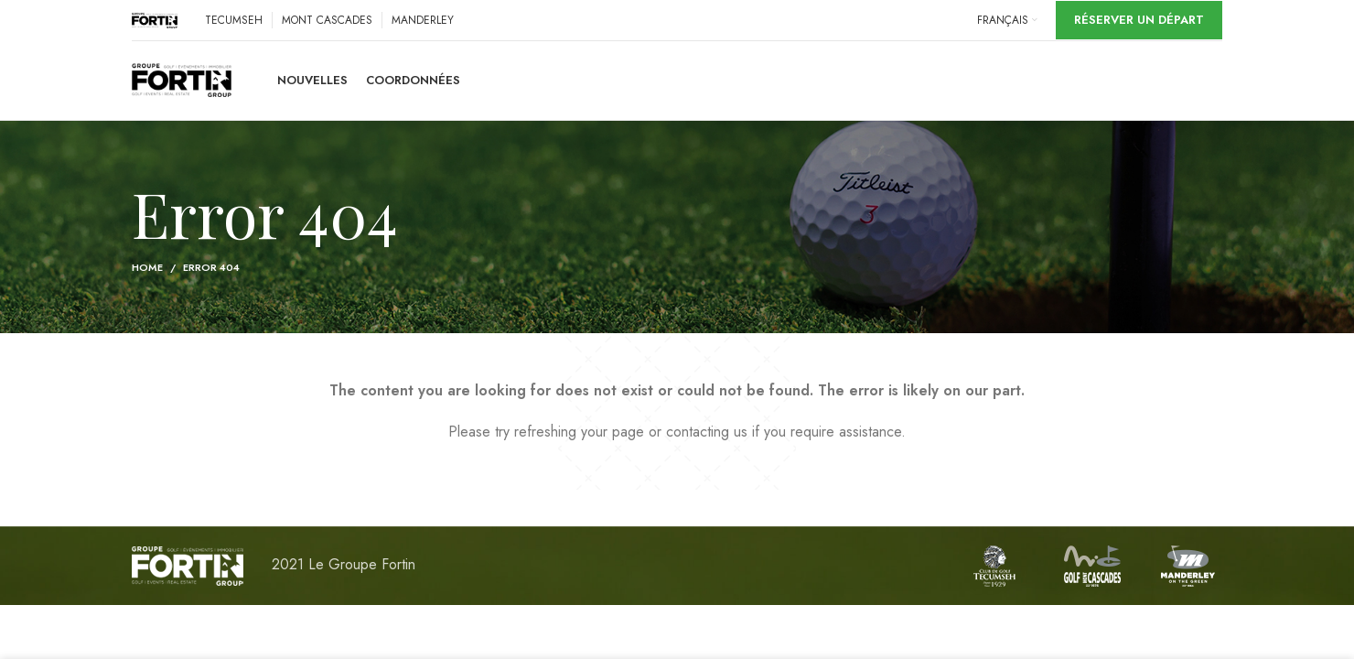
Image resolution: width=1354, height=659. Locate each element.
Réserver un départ (1139, 19)
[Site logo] (154, 18)
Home (147, 271)
